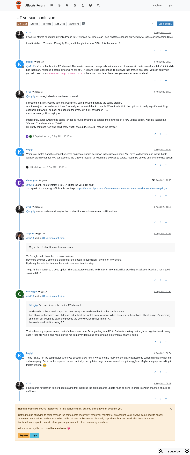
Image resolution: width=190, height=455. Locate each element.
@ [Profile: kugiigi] (30, 96)
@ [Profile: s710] (30, 66)
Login (34, 435)
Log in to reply (165, 24)
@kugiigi (37, 92)
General (22, 24)
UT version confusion (53, 238)
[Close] (171, 408)
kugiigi (29, 62)
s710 (28, 32)
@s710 (39, 62)
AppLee (30, 233)
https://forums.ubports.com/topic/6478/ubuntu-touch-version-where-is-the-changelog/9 (122, 188)
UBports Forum (35, 5)
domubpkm (32, 180)
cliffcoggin (31, 291)
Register (24, 435)
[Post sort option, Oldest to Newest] (152, 23)
